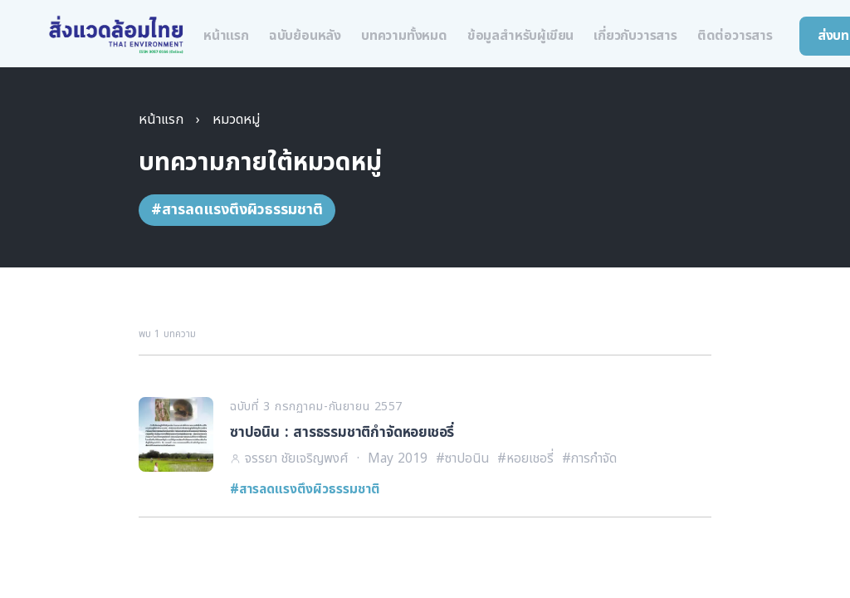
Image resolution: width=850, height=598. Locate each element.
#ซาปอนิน (462, 458)
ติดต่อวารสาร (735, 36)
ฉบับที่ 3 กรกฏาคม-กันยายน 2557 (316, 406)
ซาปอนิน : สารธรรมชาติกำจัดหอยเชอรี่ (342, 433)
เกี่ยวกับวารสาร (635, 36)
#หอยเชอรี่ (525, 458)
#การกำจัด (589, 458)
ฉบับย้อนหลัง (305, 36)
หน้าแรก (226, 36)
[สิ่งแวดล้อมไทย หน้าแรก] (116, 35)
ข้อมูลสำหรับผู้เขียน (520, 36)
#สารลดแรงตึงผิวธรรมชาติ (304, 489)
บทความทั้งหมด (404, 36)
